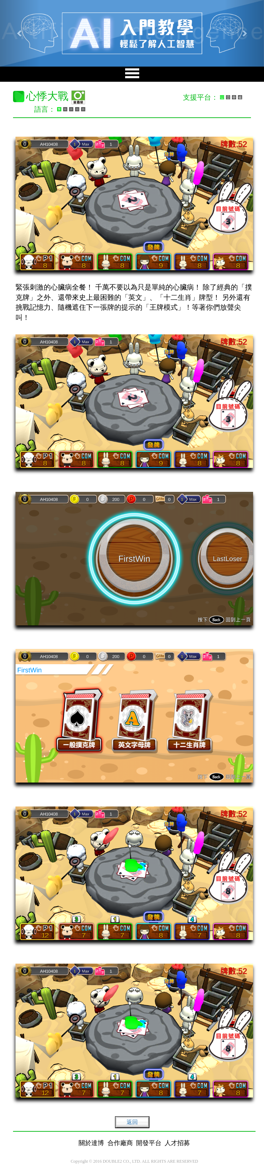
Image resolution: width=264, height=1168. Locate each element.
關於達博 (91, 1143)
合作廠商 (120, 1143)
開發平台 (148, 1143)
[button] (19, 33)
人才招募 (177, 1143)
